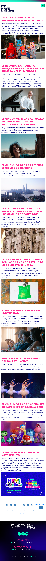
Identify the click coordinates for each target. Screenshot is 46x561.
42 (16, 511)
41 (12, 511)
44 (25, 511)
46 (33, 511)
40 (8, 511)
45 (29, 511)
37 (36, 507)
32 (15, 505)
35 (28, 505)
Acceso (33, 556)
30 (7, 505)
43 (20, 511)
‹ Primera (39, 504)
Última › (23, 514)
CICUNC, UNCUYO (23, 556)
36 (32, 505)
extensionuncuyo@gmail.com (23, 542)
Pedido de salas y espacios (24, 550)
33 (19, 505)
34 (24, 505)
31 (11, 505)
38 (41, 507)
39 (4, 511)
